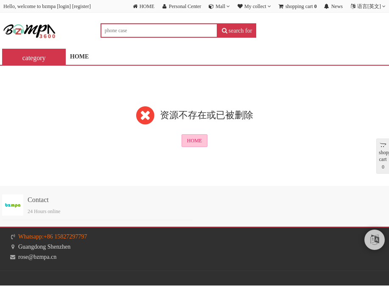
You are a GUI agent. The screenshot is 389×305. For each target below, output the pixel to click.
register (81, 6)
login (64, 6)
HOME (79, 56)
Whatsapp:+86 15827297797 (52, 236)
